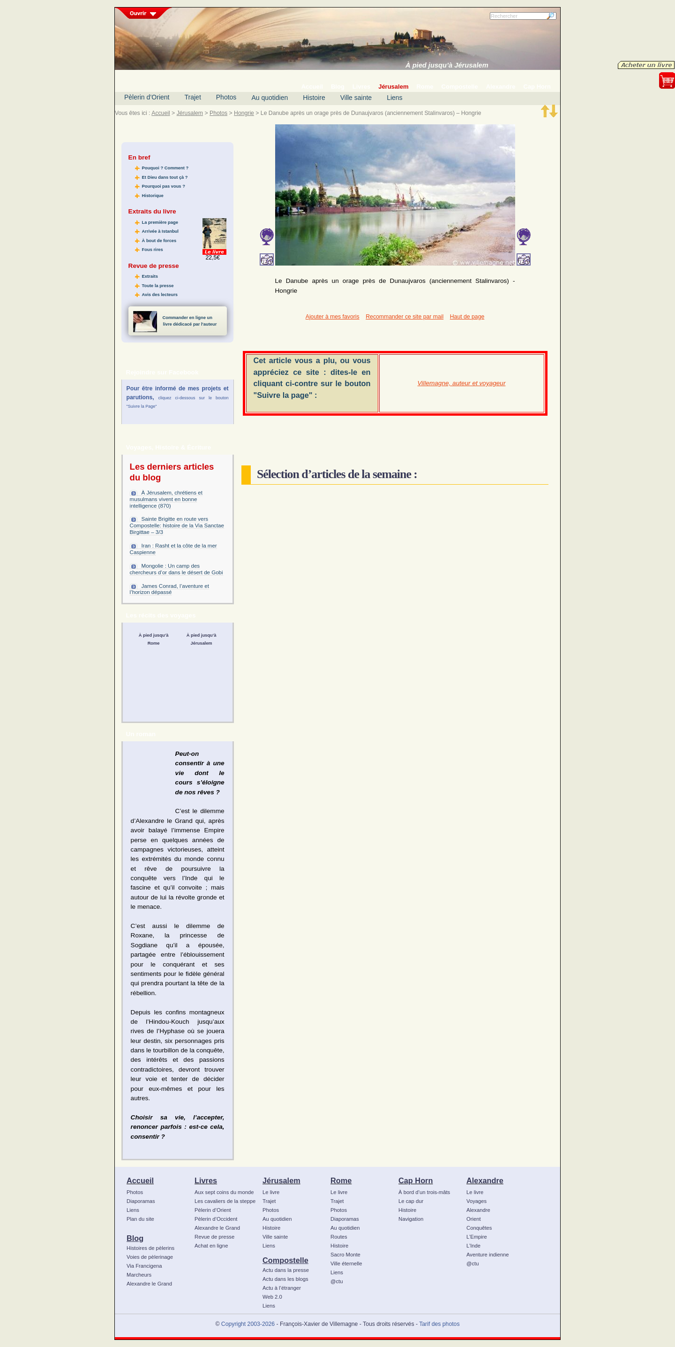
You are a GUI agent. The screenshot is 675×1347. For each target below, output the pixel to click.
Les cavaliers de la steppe (225, 1201)
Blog (135, 1238)
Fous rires (152, 249)
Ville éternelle (346, 1263)
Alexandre (484, 1180)
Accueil (160, 113)
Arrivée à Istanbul (160, 231)
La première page (160, 222)
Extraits (150, 276)
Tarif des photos (439, 1324)
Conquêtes (479, 1228)
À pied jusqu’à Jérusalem (446, 65)
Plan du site (140, 1219)
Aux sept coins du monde (224, 1192)
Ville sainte (356, 97)
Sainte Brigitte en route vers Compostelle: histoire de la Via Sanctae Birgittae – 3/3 (177, 525)
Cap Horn (415, 1180)
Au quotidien (269, 97)
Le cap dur (410, 1201)
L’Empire (476, 1237)
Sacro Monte (345, 1254)
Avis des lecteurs (160, 294)
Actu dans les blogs (285, 1279)
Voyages (476, 1201)
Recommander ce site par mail (404, 316)
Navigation (410, 1219)
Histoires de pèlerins (150, 1248)
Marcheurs (139, 1275)
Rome (341, 1180)
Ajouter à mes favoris (333, 316)
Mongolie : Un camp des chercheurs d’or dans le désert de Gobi (176, 569)
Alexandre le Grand (149, 1283)
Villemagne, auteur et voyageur (462, 383)
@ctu (336, 1281)
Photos (226, 97)
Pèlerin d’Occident (216, 1219)
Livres (206, 1180)
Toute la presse (158, 285)
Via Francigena (144, 1266)
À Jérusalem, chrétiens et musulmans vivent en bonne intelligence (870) (166, 499)
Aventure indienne (487, 1254)
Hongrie (244, 113)
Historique (153, 195)
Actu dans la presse (285, 1270)
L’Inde (473, 1245)
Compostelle (285, 1260)
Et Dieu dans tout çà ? (165, 177)
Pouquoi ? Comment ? (165, 168)
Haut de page (467, 316)
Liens (394, 97)
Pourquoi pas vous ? (163, 186)
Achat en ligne (211, 1245)
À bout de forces (159, 240)
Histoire (314, 97)
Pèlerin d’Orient (147, 97)
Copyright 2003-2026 (248, 1324)
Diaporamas (141, 1201)
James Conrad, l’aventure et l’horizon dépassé (169, 589)
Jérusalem (190, 113)
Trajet (193, 97)
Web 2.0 (272, 1297)
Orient (473, 1219)
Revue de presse (214, 1237)
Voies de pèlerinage (150, 1257)
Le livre (270, 1192)
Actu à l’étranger (281, 1288)
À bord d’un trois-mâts (424, 1192)
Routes (338, 1237)
